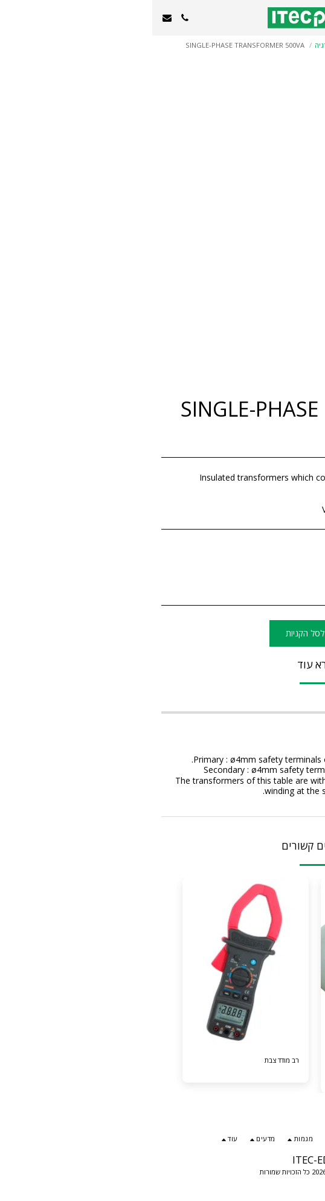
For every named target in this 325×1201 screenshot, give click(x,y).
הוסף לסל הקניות (163, 633)
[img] (93, 962)
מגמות (260, 45)
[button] (311, 17)
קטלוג (287, 45)
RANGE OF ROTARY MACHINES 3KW (236, 1065)
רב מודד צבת (129, 1060)
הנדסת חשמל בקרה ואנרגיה (201, 45)
